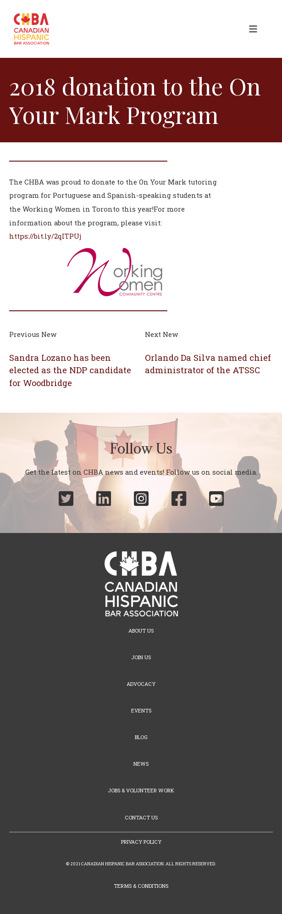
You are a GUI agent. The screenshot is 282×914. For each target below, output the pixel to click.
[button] (253, 29)
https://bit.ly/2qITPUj (45, 236)
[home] (29, 29)
